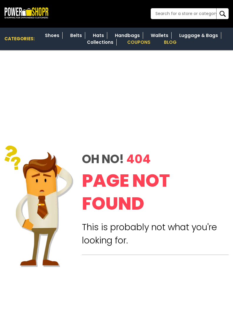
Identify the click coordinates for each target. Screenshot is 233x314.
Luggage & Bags (198, 35)
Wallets (159, 35)
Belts (76, 35)
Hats (98, 35)
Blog (170, 42)
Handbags (127, 35)
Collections (100, 42)
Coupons (138, 42)
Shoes (52, 35)
